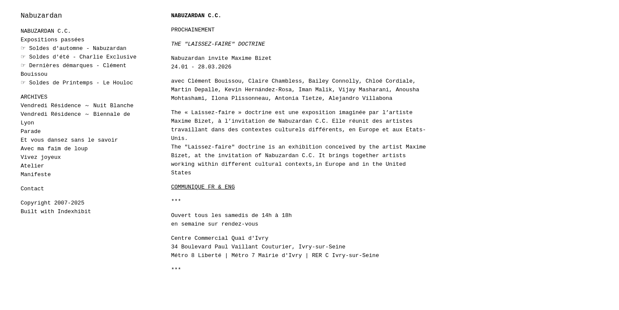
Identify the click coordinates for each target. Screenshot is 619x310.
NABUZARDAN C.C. (46, 31)
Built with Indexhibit (56, 211)
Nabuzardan (41, 16)
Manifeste (36, 174)
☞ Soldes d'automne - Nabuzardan (73, 48)
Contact (32, 189)
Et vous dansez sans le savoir (69, 140)
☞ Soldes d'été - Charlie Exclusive (78, 57)
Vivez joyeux (41, 157)
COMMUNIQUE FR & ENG (203, 187)
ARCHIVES (34, 97)
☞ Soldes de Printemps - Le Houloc (77, 83)
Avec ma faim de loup (54, 149)
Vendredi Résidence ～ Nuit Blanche (77, 105)
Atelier (32, 166)
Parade (31, 131)
